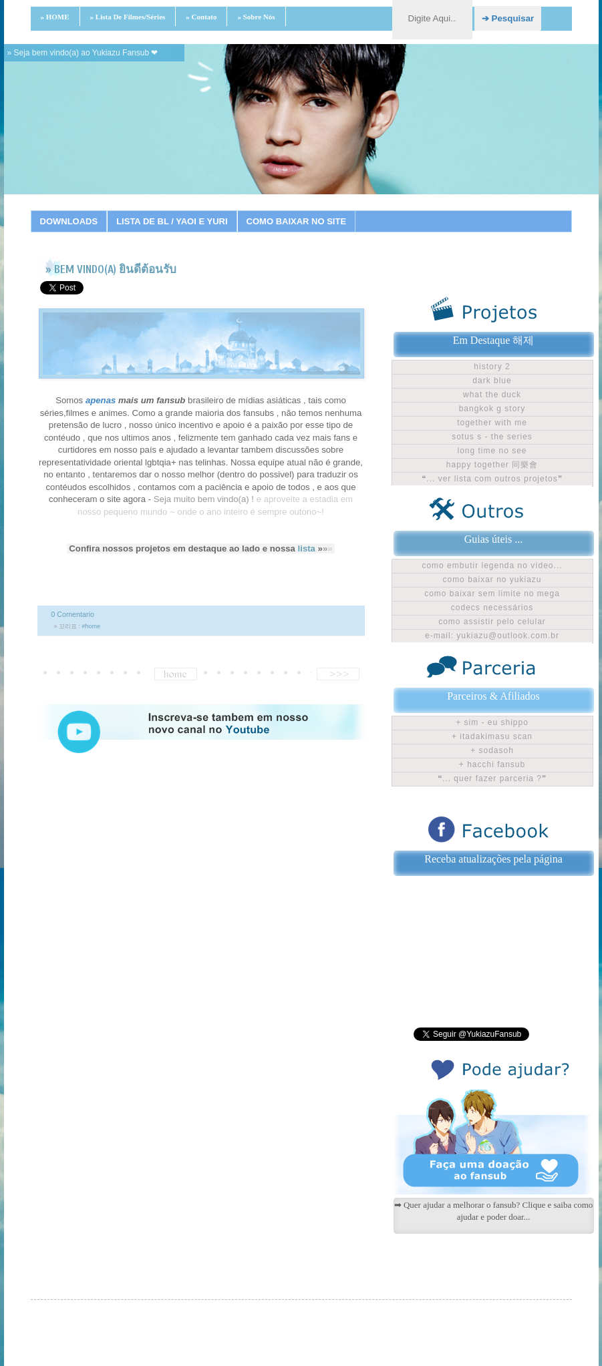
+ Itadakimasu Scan (492, 736)
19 (442, 210)
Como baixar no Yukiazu (491, 579)
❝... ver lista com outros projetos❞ (492, 478)
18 (425, 210)
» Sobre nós (256, 17)
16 (392, 210)
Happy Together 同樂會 (492, 464)
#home (91, 626)
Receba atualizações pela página (493, 859)
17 (409, 210)
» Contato (201, 17)
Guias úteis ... (493, 539)
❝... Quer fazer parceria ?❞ (492, 778)
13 (342, 210)
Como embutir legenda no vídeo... (492, 565)
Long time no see (491, 450)
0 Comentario (72, 614)
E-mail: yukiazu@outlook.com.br (492, 635)
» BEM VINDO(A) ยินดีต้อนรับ (110, 269)
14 (358, 210)
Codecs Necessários (492, 607)
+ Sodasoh (492, 750)
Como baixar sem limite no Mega (492, 593)
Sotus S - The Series (492, 436)
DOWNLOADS (69, 221)
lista (306, 548)
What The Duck (492, 394)
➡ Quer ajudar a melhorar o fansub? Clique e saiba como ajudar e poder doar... (493, 1211)
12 (325, 210)
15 (375, 210)
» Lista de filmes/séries (128, 17)
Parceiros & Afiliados (493, 696)
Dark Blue (491, 380)
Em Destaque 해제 (494, 340)
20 (459, 210)
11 (308, 210)
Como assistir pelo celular (492, 621)
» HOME (55, 17)
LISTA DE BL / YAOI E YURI (171, 221)
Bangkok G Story (492, 408)
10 (292, 210)
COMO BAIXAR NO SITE (297, 221)
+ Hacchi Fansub (492, 764)
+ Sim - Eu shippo (492, 722)
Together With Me (492, 422)
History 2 (492, 366)
